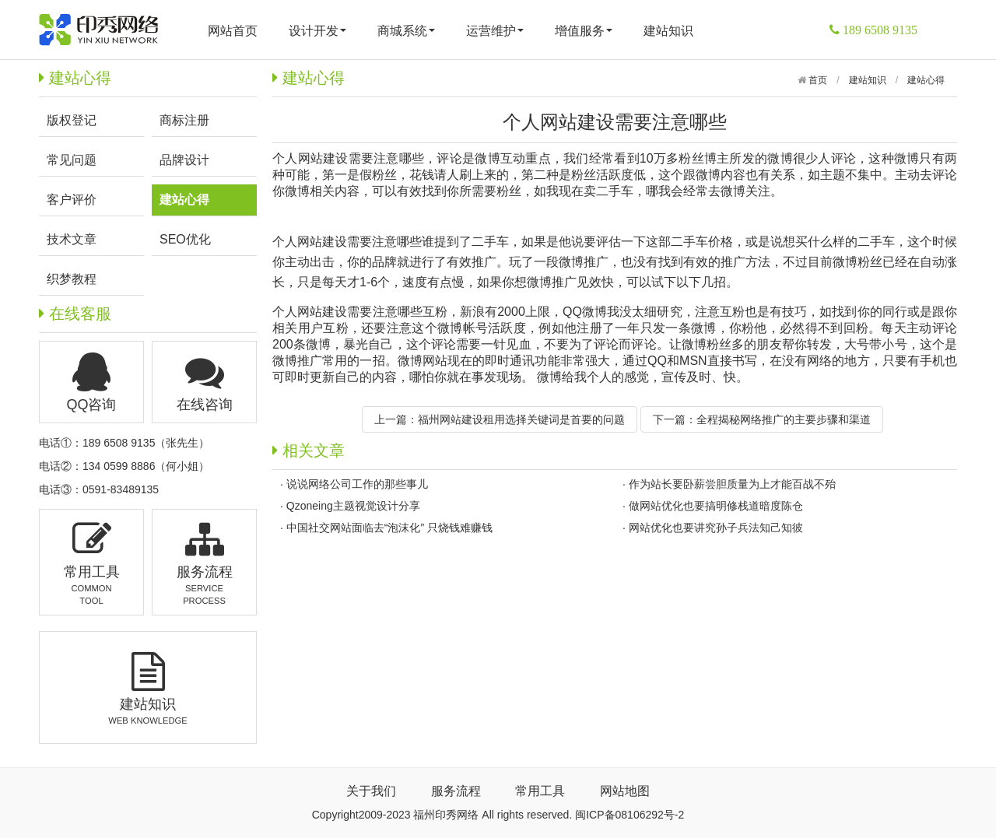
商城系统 (406, 30)
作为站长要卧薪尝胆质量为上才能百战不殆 (732, 484)
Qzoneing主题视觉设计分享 (353, 506)
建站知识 (668, 30)
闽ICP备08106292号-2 (629, 814)
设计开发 (317, 30)
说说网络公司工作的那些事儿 (357, 484)
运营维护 (495, 30)
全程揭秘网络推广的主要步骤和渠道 (783, 419)
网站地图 (625, 791)
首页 (816, 80)
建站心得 (926, 80)
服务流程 (456, 791)
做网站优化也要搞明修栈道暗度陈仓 (716, 506)
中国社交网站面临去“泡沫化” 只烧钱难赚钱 (389, 527)
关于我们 (371, 791)
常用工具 (540, 791)
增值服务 (583, 30)
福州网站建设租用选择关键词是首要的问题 (521, 419)
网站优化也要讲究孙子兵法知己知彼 (716, 527)
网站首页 (233, 30)
